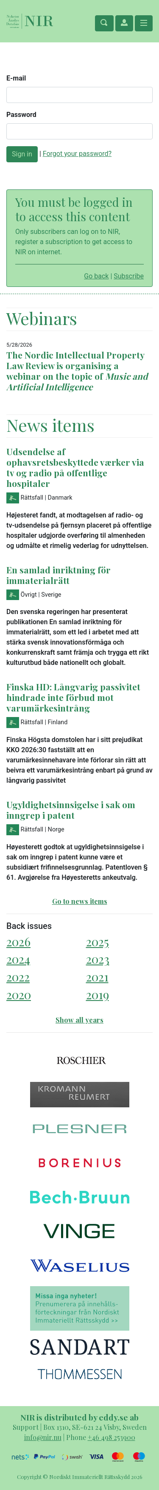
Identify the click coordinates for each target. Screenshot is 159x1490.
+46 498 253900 (111, 1437)
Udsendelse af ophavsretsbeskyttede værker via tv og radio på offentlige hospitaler (75, 467)
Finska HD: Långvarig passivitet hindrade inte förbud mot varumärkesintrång (73, 697)
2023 (97, 959)
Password (21, 115)
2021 (97, 976)
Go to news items (79, 901)
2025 (97, 941)
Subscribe (129, 276)
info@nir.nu (42, 1437)
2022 (18, 976)
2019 (97, 994)
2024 (18, 959)
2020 (18, 994)
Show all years (79, 1019)
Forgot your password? (77, 154)
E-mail (16, 78)
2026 (18, 941)
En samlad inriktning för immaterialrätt (58, 575)
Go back (96, 276)
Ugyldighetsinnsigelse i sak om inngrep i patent (70, 809)
